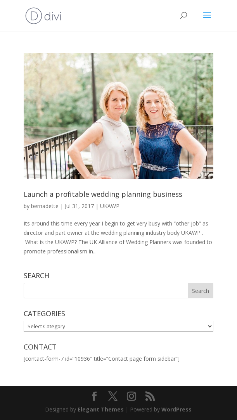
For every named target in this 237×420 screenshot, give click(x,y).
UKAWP (109, 206)
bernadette (45, 206)
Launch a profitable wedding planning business (103, 194)
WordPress (176, 409)
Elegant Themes (101, 409)
